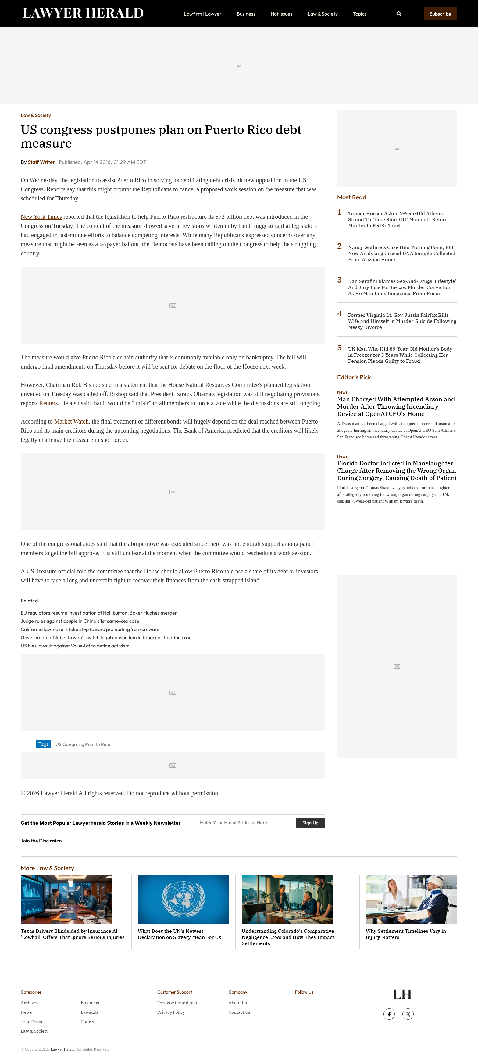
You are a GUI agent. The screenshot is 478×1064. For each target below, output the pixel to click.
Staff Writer (42, 162)
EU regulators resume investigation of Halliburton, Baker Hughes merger (99, 613)
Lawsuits (90, 1012)
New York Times (41, 216)
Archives (29, 1002)
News (342, 392)
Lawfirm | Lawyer (203, 14)
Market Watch (71, 421)
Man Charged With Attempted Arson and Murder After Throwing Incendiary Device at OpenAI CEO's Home (396, 406)
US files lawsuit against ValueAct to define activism (75, 646)
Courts (87, 1021)
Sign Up (310, 822)
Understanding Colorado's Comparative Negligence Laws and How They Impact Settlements (288, 937)
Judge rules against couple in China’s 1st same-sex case (80, 621)
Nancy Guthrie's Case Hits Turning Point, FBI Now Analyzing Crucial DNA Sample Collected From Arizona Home (401, 253)
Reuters (48, 403)
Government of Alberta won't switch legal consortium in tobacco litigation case (106, 637)
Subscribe (440, 14)
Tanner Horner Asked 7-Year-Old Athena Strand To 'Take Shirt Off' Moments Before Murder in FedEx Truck (398, 219)
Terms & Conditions (177, 1002)
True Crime (32, 1021)
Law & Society (323, 14)
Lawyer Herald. (63, 1049)
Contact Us (239, 1012)
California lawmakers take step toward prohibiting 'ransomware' (91, 629)
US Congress (69, 744)
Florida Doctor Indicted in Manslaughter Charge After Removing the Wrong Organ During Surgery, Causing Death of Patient (397, 470)
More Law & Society (47, 868)
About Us (238, 1002)
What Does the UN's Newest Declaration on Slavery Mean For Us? (180, 934)
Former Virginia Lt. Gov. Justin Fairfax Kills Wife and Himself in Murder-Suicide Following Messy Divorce (402, 321)
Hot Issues (281, 14)
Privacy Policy (171, 1012)
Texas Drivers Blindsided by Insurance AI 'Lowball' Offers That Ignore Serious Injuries (73, 934)
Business (246, 14)
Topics (360, 14)
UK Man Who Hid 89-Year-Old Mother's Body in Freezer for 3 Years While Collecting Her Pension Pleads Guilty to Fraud (400, 355)
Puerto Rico (97, 744)
